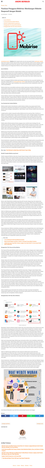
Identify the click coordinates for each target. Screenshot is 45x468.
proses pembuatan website (19, 81)
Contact (18, 465)
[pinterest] (22, 416)
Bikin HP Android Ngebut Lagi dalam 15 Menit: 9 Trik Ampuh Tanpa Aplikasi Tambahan (20, 241)
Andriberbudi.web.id (5, 61)
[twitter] (14, 416)
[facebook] (5, 416)
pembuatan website (39, 61)
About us (14, 465)
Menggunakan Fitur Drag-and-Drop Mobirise (12, 24)
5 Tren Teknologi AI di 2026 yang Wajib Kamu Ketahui (14, 239)
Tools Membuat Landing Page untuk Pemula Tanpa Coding (18, 150)
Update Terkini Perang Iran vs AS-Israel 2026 (11, 456)
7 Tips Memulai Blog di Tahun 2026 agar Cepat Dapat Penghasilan (16, 458)
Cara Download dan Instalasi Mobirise (11, 21)
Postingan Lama (40, 423)
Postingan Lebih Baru (6, 423)
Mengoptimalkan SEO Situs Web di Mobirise (12, 26)
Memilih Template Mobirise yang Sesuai (12, 23)
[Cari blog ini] (43, 1)
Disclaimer (27, 465)
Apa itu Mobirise (7, 20)
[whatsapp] (31, 416)
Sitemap (22, 465)
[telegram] (39, 416)
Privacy (31, 465)
